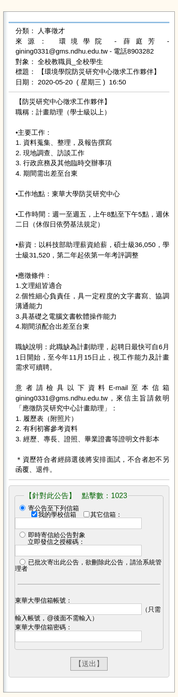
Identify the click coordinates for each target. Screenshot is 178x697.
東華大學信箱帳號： (43, 600)
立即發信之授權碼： (56, 541)
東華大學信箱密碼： (43, 627)
